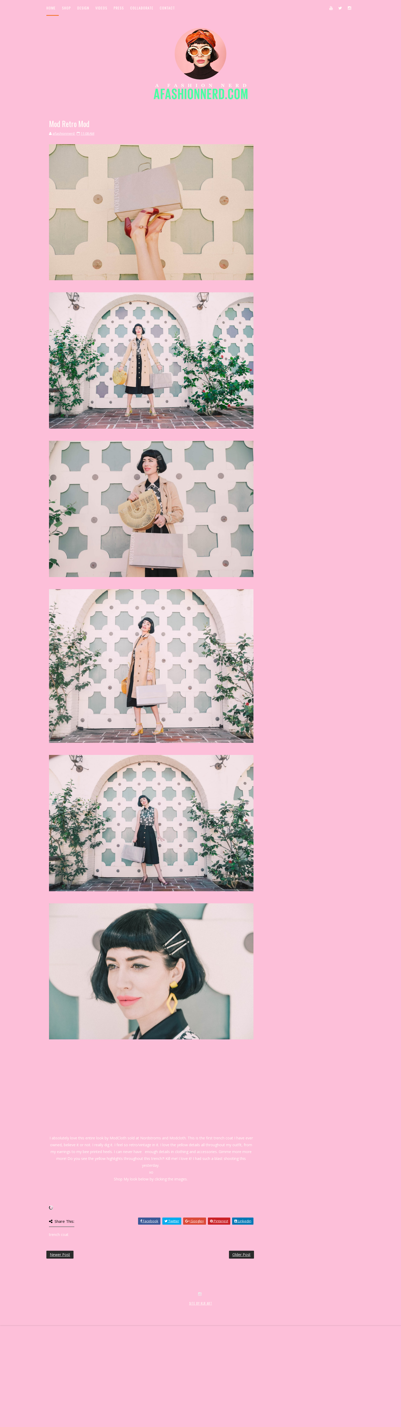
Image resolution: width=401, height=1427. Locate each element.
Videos (101, 8)
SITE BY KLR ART (200, 1400)
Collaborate (141, 8)
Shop (66, 8)
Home (51, 8)
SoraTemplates (78, 1405)
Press (119, 8)
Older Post (241, 1254)
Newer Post (60, 1254)
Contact (167, 8)
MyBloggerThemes (132, 1405)
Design (83, 8)
